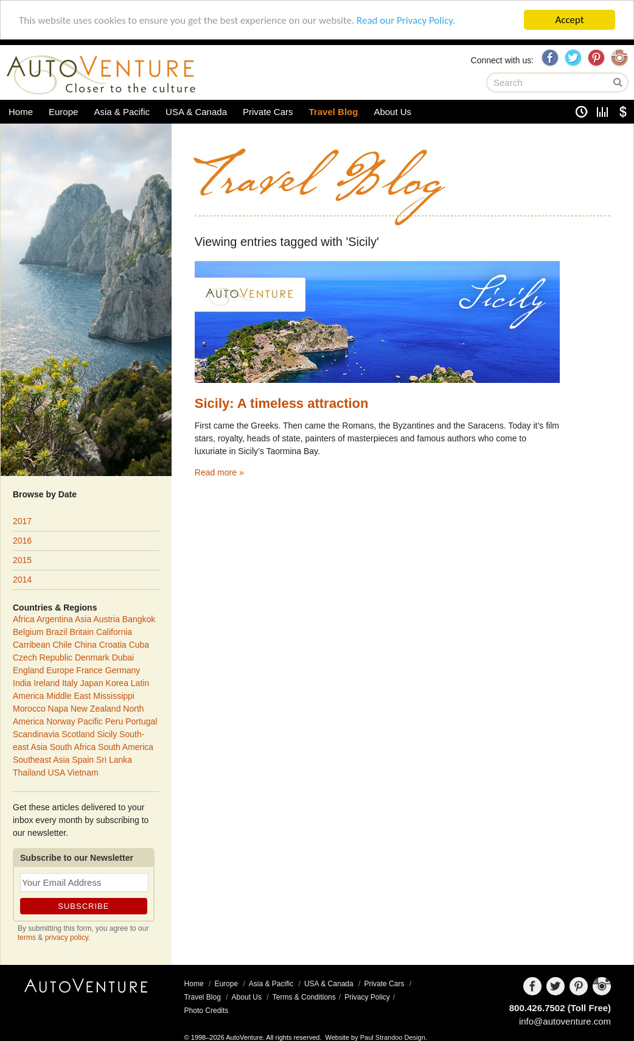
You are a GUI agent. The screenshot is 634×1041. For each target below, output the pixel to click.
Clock (581, 112)
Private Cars (268, 112)
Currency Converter (623, 112)
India (22, 683)
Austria (106, 619)
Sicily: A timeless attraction (282, 403)
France (89, 670)
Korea (117, 683)
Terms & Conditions (304, 997)
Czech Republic (42, 657)
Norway (60, 721)
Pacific (90, 721)
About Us (392, 112)
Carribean (31, 645)
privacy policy (66, 937)
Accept (569, 19)
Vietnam (83, 772)
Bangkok (138, 619)
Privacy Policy (367, 997)
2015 (22, 560)
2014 (22, 579)
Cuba (139, 645)
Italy (70, 683)
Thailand (29, 772)
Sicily (501, 306)
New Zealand (96, 708)
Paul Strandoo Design (392, 1037)
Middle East (68, 696)
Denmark (92, 657)
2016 (22, 540)
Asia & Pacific (122, 112)
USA (56, 772)
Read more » (219, 472)
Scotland (77, 734)
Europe (63, 112)
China (85, 645)
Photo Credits (206, 1010)
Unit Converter (602, 112)
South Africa (73, 747)
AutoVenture (86, 995)
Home (21, 112)
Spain (83, 760)
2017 (22, 521)
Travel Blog (333, 112)
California (114, 632)
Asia (83, 619)
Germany (123, 670)
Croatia (113, 645)
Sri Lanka (114, 760)
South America (125, 747)
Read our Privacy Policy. (406, 19)
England (28, 670)
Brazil (56, 632)
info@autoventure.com (565, 1021)
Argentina (55, 619)
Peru (114, 721)
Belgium (28, 632)
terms (27, 937)
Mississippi (113, 696)
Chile (62, 645)
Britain (81, 632)
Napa (58, 708)
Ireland (46, 683)
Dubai (123, 657)
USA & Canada (196, 112)
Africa (24, 619)
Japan (91, 683)
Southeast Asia (41, 760)
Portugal (141, 721)
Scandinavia (36, 734)
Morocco (29, 708)
